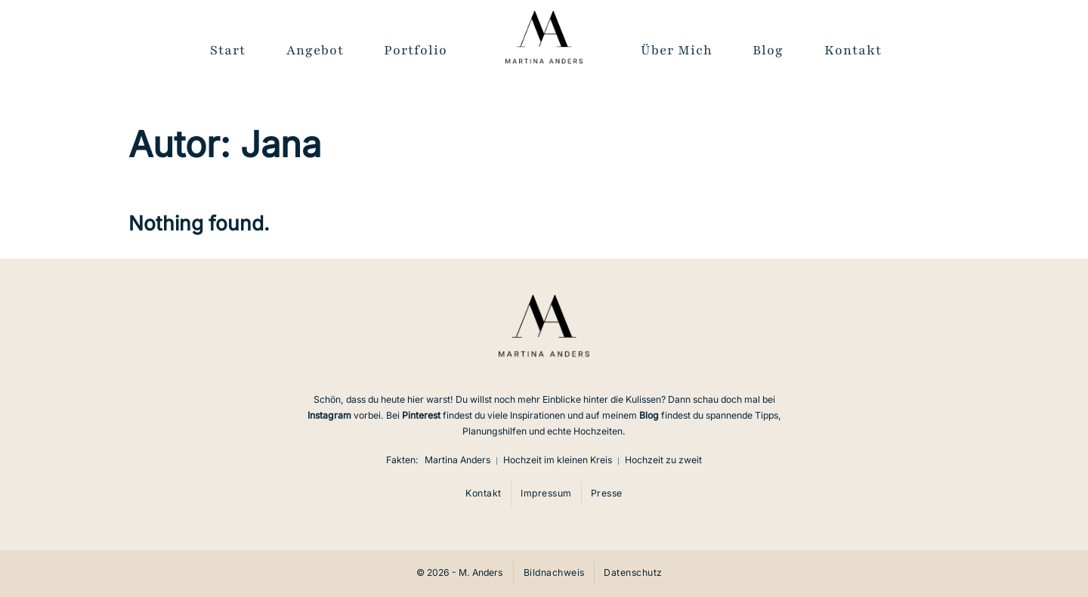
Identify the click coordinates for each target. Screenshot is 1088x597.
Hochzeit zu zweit (663, 460)
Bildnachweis (554, 572)
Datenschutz (633, 572)
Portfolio (415, 50)
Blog (768, 50)
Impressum (546, 493)
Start (228, 50)
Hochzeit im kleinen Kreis (557, 460)
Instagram (329, 415)
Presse (607, 493)
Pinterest (421, 415)
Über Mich (676, 50)
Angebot (315, 50)
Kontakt (853, 50)
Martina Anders (457, 460)
